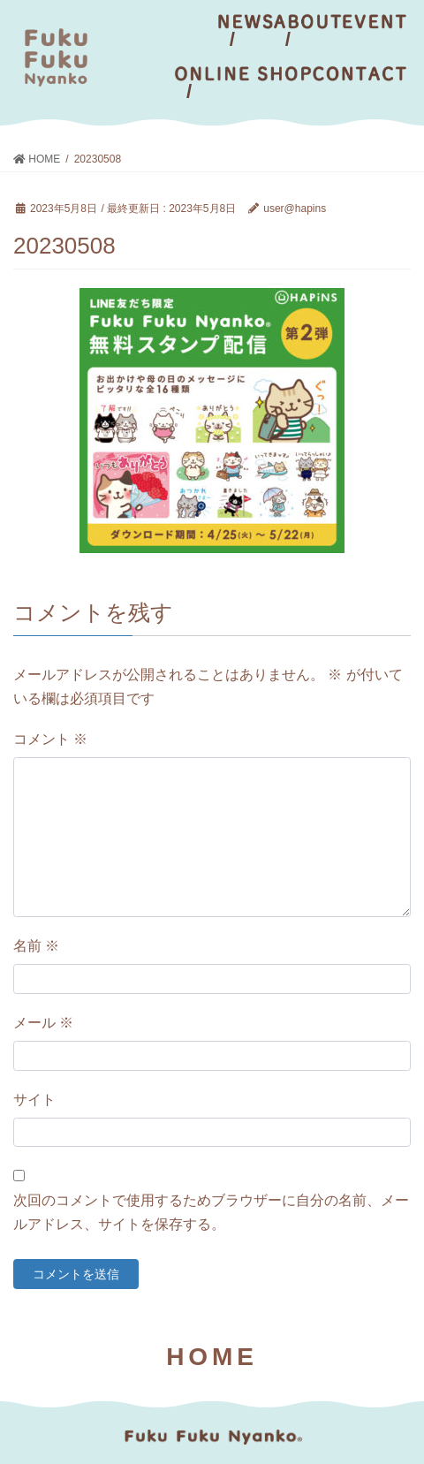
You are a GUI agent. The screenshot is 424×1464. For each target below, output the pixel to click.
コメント (50, 739)
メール (43, 1022)
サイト (34, 1099)
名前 (36, 945)
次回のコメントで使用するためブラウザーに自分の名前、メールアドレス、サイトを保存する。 (211, 1212)
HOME (212, 1356)
